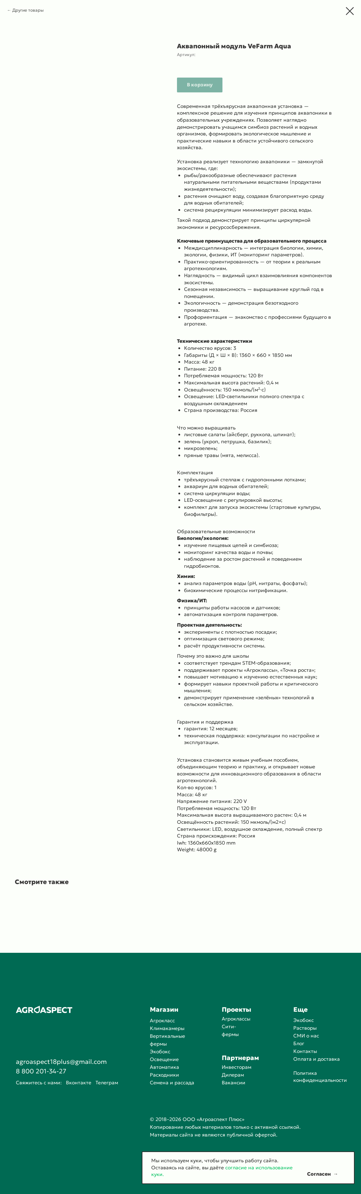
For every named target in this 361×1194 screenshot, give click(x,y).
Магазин (164, 1009)
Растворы (305, 1028)
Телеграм (107, 1082)
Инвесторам (236, 1067)
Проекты (236, 1009)
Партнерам (240, 1058)
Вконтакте (78, 1082)
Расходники (164, 1075)
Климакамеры (167, 1028)
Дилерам (233, 1075)
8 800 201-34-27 (41, 1071)
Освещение (164, 1059)
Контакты (305, 1051)
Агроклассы (236, 1019)
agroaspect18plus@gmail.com (61, 1062)
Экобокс (160, 1051)
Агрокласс (162, 1020)
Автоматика (164, 1067)
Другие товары (28, 10)
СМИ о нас (306, 1035)
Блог (298, 1043)
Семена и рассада (172, 1082)
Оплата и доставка (316, 1059)
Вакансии (233, 1082)
